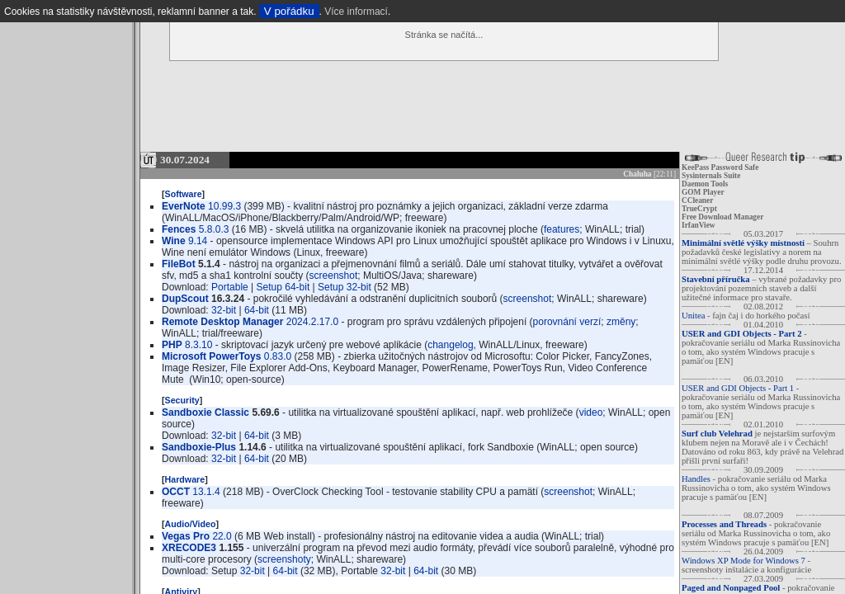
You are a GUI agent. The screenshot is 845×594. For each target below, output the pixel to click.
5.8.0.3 (214, 229)
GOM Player (703, 192)
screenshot (333, 275)
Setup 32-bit (344, 287)
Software (183, 194)
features (561, 229)
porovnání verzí (567, 322)
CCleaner (697, 200)
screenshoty (284, 559)
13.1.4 (206, 491)
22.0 (221, 536)
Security (182, 400)
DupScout (185, 298)
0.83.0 (277, 356)
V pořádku (289, 11)
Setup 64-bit (283, 287)
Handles (696, 478)
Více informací (356, 11)
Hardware (185, 479)
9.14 (197, 241)
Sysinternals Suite (711, 176)
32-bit (223, 310)
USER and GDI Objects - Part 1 (738, 388)
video (591, 412)
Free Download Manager (722, 217)
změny (621, 322)
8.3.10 (198, 345)
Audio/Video (190, 524)
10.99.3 (224, 206)
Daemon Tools (705, 184)
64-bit (256, 310)
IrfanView (698, 225)
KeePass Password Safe (720, 167)
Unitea (693, 315)
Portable (229, 287)
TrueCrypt (699, 209)
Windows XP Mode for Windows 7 (743, 560)
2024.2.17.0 (312, 322)
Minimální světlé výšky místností (743, 243)
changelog (450, 345)
